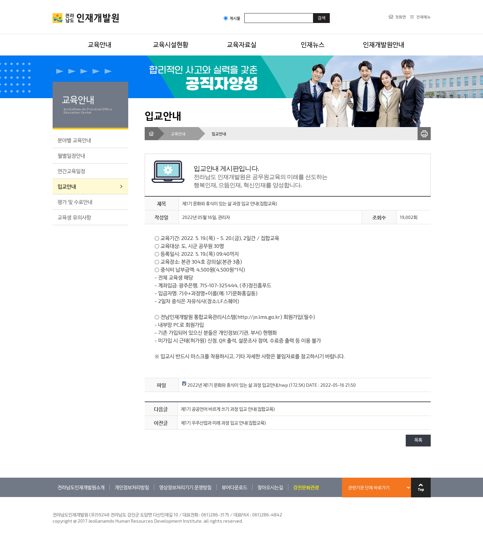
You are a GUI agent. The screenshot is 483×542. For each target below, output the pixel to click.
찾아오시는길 (270, 487)
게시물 (232, 18)
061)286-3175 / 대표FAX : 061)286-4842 (241, 514)
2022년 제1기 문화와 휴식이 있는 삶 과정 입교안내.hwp (235, 385)
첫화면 (400, 17)
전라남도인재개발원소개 (81, 487)
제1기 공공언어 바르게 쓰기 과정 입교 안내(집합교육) (228, 409)
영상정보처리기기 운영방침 (185, 487)
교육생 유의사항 (74, 217)
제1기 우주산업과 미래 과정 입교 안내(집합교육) (223, 422)
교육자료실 (241, 44)
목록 (418, 440)
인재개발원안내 (383, 44)
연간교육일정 (71, 171)
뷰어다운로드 (234, 487)
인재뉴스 (313, 44)
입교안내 (67, 186)
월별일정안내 (71, 155)
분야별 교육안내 (74, 140)
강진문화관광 (306, 487)
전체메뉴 (423, 17)
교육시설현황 (170, 44)
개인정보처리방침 (132, 487)
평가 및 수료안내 (75, 202)
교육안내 (99, 44)
